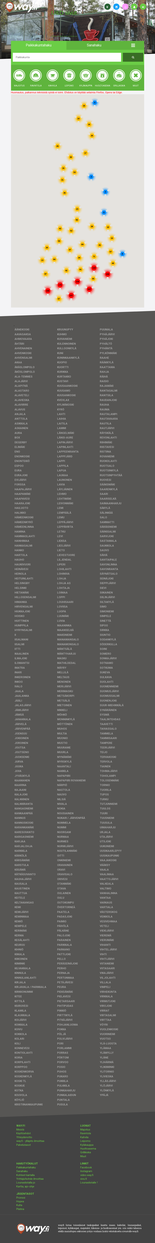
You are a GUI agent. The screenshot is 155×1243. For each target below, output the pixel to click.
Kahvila (84, 1137)
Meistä (20, 1129)
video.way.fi (86, 1175)
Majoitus (85, 1129)
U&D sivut (64, 13)
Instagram (86, 1171)
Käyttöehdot (23, 1133)
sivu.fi (83, 1178)
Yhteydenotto (24, 1137)
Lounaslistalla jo (25, 1182)
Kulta (19, 1205)
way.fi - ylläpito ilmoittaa (30, 1141)
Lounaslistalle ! (89, 1182)
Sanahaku (22, 1171)
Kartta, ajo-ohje (25, 1186)
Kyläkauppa (86, 1144)
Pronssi (20, 1197)
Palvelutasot (23, 1144)
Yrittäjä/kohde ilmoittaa (29, 1178)
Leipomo (85, 1141)
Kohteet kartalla (25, 1175)
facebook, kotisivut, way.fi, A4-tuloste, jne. (64, 36)
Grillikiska (85, 1152)
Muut (83, 1156)
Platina (20, 1209)
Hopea (20, 1201)
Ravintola (85, 1133)
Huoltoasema (88, 1148)
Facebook (86, 1167)
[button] (133, 45)
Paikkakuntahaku (26, 1167)
